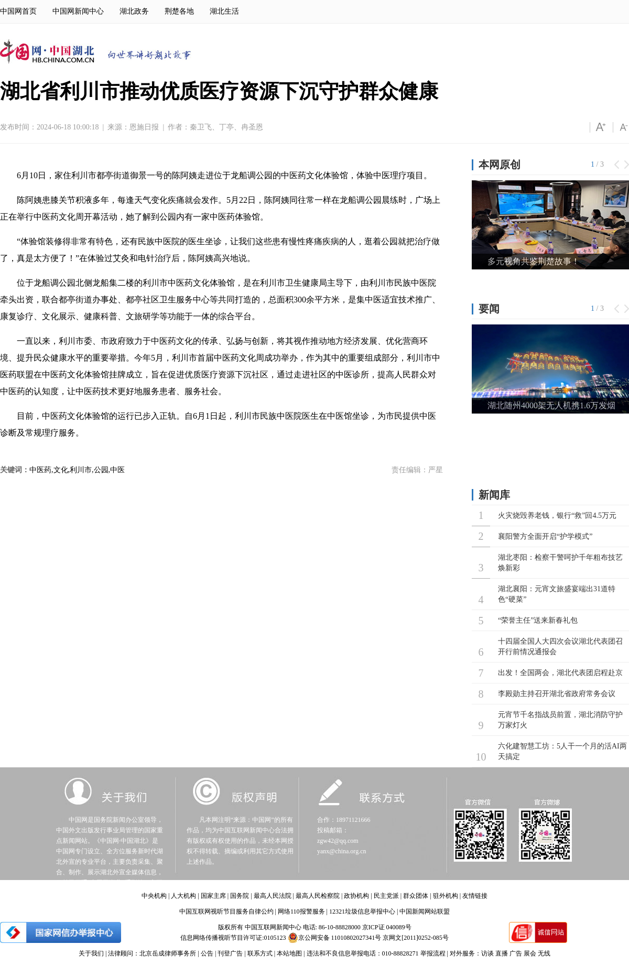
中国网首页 (18, 11)
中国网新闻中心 (78, 11)
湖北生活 (224, 11)
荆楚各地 (179, 11)
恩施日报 (144, 127)
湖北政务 (134, 11)
